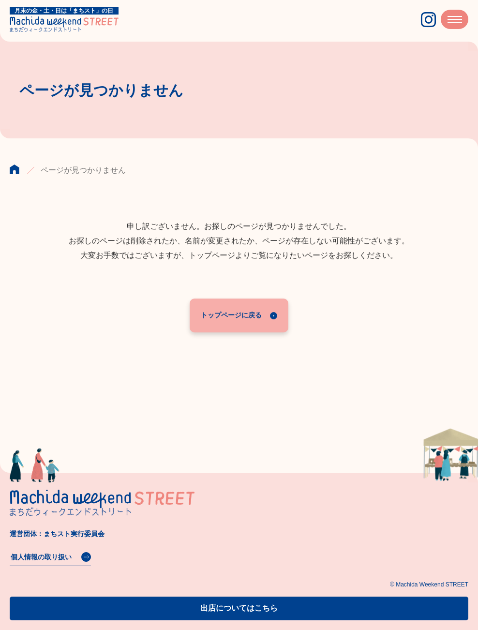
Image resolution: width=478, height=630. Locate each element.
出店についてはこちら (239, 608)
